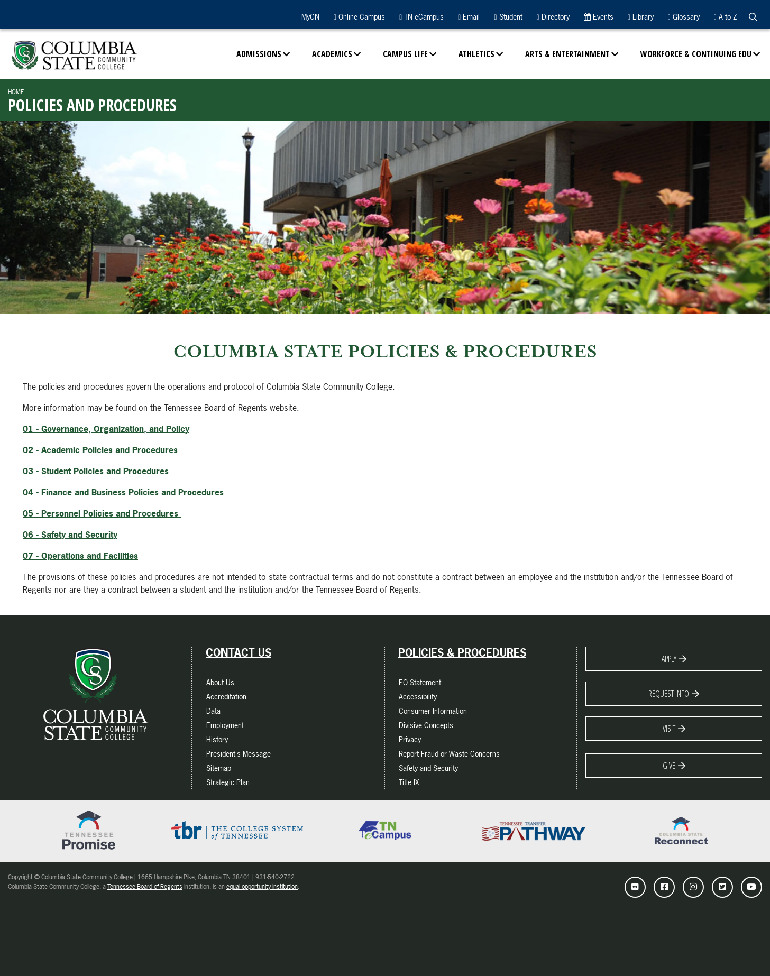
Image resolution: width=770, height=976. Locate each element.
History (217, 739)
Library (641, 17)
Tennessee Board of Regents (144, 886)
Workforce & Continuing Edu (695, 54)
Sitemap (218, 768)
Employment (225, 725)
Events (598, 17)
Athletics (476, 54)
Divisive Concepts (426, 725)
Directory (553, 17)
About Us (220, 682)
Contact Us (238, 653)
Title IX (409, 782)
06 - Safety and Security (70, 534)
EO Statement (420, 682)
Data (213, 711)
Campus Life (405, 54)
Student (508, 17)
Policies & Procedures (462, 653)
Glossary (684, 17)
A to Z (725, 17)
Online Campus (359, 17)
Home (16, 92)
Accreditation (226, 697)
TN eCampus (421, 17)
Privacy (410, 739)
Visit (669, 728)
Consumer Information (433, 711)
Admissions (258, 54)
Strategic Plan (228, 782)
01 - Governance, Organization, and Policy (106, 429)
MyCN (309, 17)
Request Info (668, 693)
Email (469, 17)
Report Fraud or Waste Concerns (449, 754)
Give (669, 765)
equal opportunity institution (262, 886)
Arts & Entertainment (567, 54)
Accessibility (418, 697)
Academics (332, 54)
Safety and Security (428, 768)
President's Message (238, 754)
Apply (669, 659)
